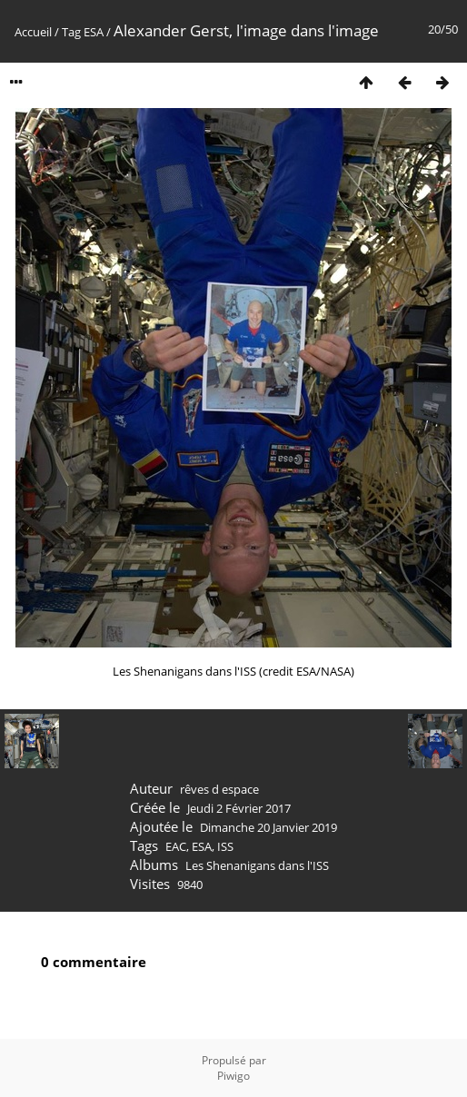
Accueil (33, 32)
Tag (71, 32)
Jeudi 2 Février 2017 (239, 808)
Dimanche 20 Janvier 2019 (268, 827)
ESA (94, 32)
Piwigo (233, 1075)
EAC (175, 846)
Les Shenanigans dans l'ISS (257, 865)
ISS (225, 846)
